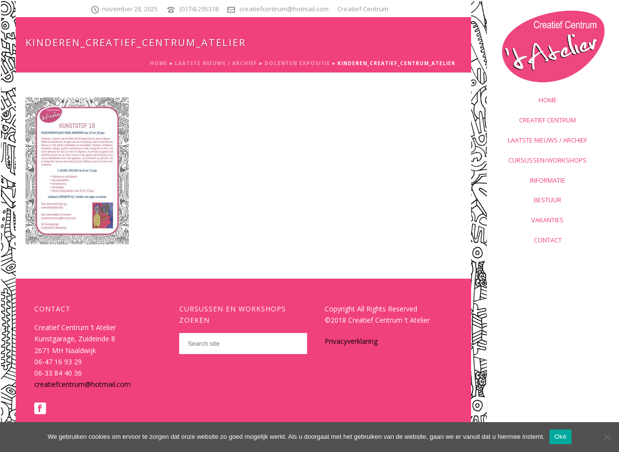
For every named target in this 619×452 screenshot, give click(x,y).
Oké (560, 436)
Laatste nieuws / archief (216, 63)
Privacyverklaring (351, 341)
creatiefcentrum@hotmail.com (284, 8)
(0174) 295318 (198, 8)
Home (158, 63)
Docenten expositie (297, 63)
